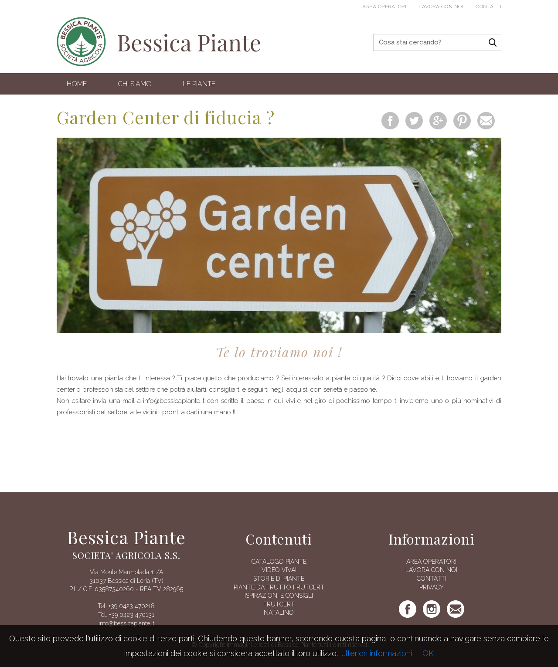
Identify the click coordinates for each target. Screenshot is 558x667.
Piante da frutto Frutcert (279, 587)
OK (428, 653)
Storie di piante (278, 578)
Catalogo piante (279, 561)
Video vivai (279, 569)
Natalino (279, 612)
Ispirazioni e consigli (279, 595)
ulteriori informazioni (376, 653)
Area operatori (384, 6)
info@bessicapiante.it (126, 623)
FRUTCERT (279, 604)
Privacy (431, 587)
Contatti (488, 6)
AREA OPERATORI (431, 561)
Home (77, 84)
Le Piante (199, 84)
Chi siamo (135, 84)
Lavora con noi (440, 6)
